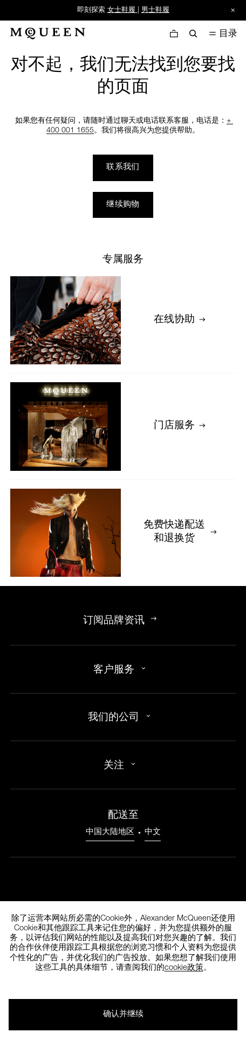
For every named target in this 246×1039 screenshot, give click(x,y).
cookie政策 (184, 968)
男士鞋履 (155, 10)
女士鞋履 (121, 10)
